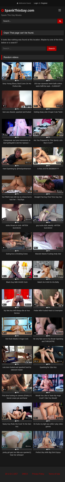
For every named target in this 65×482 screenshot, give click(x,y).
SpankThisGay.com (17, 10)
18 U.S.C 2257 (11, 474)
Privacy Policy (38, 474)
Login (36, 3)
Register (44, 3)
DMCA (25, 474)
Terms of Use (54, 474)
